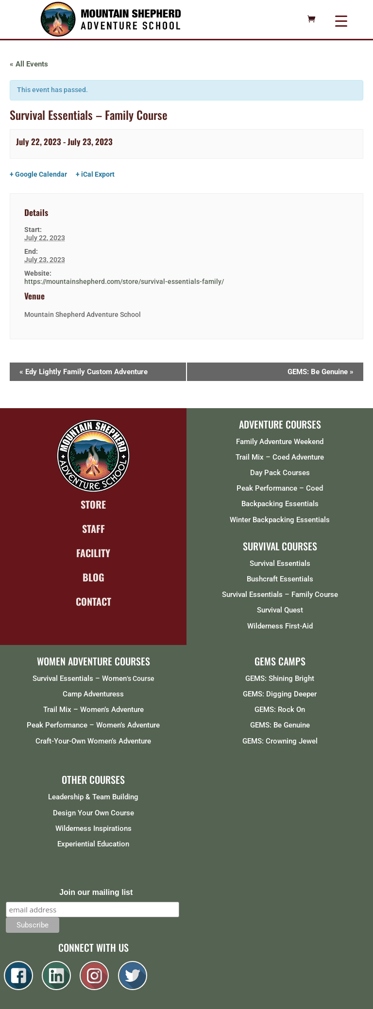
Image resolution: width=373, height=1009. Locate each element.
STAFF (93, 528)
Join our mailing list (96, 892)
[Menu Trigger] (341, 20)
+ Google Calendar (38, 174)
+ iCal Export (95, 174)
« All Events (29, 64)
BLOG (93, 577)
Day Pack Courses (280, 472)
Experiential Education (93, 844)
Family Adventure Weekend (279, 441)
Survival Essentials (280, 563)
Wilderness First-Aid (280, 626)
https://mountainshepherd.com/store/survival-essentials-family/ (124, 281)
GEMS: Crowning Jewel (280, 741)
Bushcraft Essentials (280, 579)
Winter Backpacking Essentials (280, 519)
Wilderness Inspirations (93, 828)
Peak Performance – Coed (280, 488)
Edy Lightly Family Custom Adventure (83, 371)
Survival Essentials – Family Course (280, 594)
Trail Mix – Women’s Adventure (93, 709)
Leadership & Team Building (93, 797)
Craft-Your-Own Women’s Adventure (93, 741)
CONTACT (93, 601)
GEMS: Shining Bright (279, 678)
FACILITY (93, 553)
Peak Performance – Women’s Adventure (93, 725)
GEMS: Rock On (279, 709)
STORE (93, 504)
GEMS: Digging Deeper (280, 694)
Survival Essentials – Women (80, 678)
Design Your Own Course (93, 813)
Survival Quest (280, 610)
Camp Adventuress (93, 694)
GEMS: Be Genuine (321, 371)
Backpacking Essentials (280, 503)
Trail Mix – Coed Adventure (280, 457)
